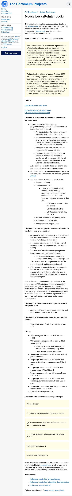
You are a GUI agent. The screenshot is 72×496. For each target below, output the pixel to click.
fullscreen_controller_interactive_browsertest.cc (49, 482)
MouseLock (40, 31)
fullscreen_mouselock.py (40, 485)
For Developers (31, 12)
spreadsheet (45, 465)
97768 (33, 176)
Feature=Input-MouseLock (53, 490)
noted (15, 36)
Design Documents (47, 12)
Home (3, 9)
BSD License (8, 44)
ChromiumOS (6, 13)
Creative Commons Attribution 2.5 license (9, 40)
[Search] (68, 4)
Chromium (5, 11)
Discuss (4, 22)
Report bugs (5, 19)
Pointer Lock (33, 26)
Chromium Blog (7, 28)
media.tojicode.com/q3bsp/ (36, 105)
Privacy (4, 47)
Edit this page (11, 53)
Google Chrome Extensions (7, 31)
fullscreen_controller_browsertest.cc (45, 479)
